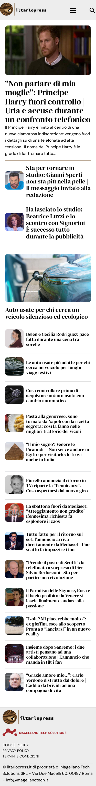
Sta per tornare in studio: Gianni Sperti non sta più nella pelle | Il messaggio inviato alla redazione (58, 181)
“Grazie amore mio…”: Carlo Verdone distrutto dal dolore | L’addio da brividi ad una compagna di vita (56, 682)
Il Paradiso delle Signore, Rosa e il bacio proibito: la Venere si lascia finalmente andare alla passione (58, 598)
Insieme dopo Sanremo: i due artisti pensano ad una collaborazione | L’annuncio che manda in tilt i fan (57, 654)
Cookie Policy (16, 745)
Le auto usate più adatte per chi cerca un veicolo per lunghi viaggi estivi (58, 367)
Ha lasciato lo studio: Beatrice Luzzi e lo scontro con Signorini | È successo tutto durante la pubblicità (57, 223)
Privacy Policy (16, 751)
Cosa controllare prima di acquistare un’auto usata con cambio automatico (55, 395)
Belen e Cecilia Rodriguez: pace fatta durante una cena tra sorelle (57, 339)
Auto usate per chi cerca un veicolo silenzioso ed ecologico (46, 313)
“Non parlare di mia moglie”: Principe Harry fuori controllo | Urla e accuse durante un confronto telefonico (47, 101)
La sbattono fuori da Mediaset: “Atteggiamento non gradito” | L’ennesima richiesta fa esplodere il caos (57, 513)
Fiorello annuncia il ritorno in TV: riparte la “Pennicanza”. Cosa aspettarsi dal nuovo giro (57, 485)
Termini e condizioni (21, 756)
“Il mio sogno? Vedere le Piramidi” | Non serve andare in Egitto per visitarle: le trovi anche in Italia (57, 451)
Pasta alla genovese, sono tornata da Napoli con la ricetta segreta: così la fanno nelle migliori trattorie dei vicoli (57, 423)
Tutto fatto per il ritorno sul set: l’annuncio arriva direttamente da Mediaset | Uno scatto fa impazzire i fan (58, 541)
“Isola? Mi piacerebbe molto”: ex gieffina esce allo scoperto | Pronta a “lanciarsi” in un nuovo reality (58, 626)
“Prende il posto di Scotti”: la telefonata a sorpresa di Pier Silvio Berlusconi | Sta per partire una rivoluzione (55, 570)
